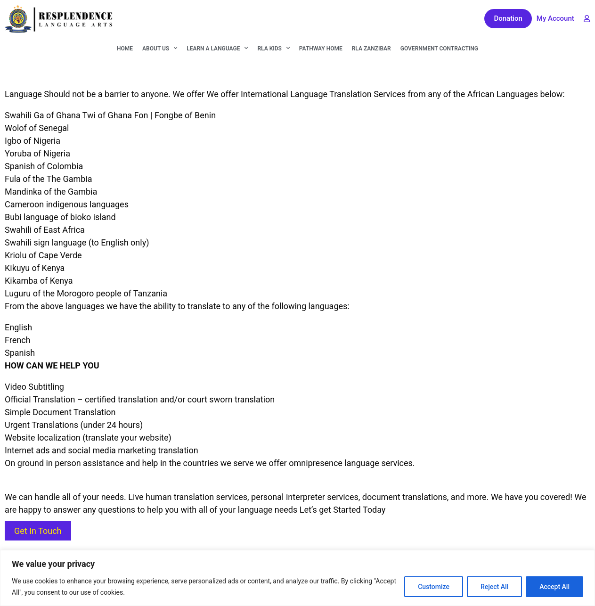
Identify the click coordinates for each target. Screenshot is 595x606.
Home (125, 48)
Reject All (494, 586)
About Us (159, 48)
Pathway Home (320, 48)
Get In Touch (38, 531)
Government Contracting (439, 48)
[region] (297, 578)
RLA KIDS (273, 48)
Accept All (554, 586)
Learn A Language (217, 48)
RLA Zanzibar (371, 48)
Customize (433, 586)
